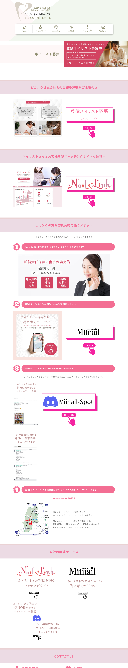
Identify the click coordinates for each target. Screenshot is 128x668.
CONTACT (32, 645)
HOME (30, 618)
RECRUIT (31, 640)
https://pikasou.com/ (83, 568)
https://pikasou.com (89, 636)
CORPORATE (33, 629)
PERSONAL (32, 634)
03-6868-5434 (28, 568)
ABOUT (31, 624)
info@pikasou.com (30, 581)
